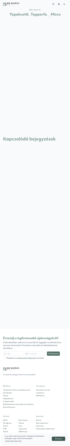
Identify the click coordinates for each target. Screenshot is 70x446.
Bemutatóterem (9, 407)
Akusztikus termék (43, 390)
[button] (53, 4)
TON (5, 429)
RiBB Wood (40, 396)
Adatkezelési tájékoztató (26, 358)
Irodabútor (40, 393)
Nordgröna (7, 423)
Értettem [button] (58, 439)
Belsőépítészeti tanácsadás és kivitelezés (18, 404)
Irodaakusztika (8, 401)
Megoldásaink (8, 398)
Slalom (5, 426)
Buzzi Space (23, 420)
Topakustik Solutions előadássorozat (16, 390)
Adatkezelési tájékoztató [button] (13, 441)
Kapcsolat (39, 426)
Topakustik (23, 429)
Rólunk (5, 396)
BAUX (5, 420)
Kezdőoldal (7, 393)
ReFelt (5, 431)
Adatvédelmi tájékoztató (45, 429)
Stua (20, 426)
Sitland (21, 423)
